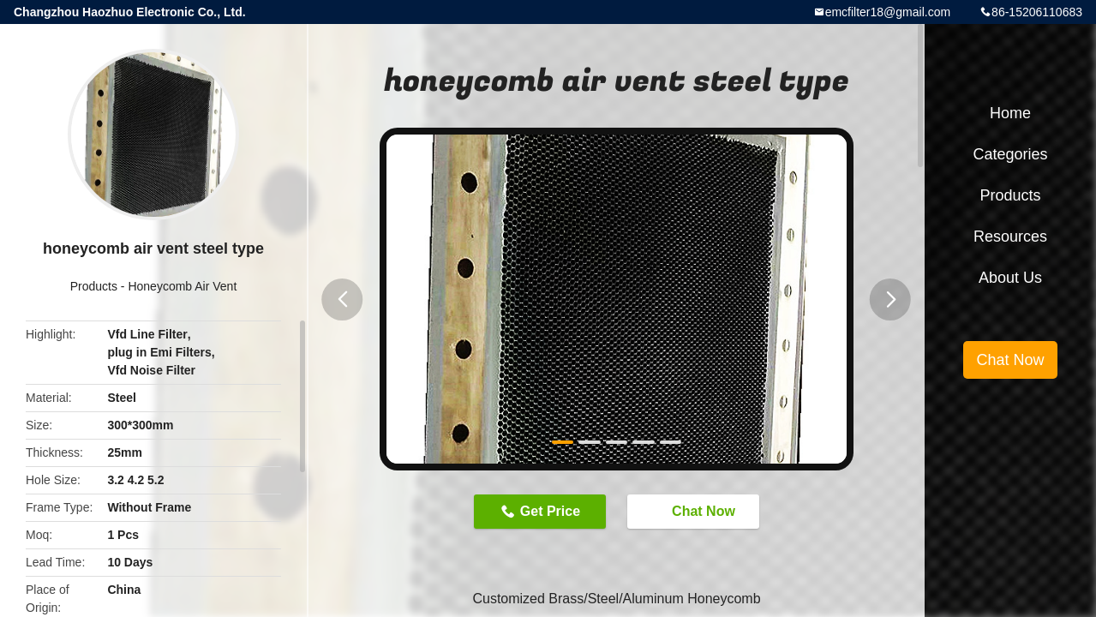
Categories (1010, 154)
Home (1010, 113)
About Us (1010, 277)
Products (93, 286)
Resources (1010, 236)
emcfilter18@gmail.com (887, 12)
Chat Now (695, 510)
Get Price (550, 511)
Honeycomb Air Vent (182, 286)
